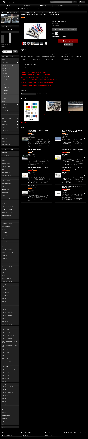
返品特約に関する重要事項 (59, 36)
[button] (78, 5)
